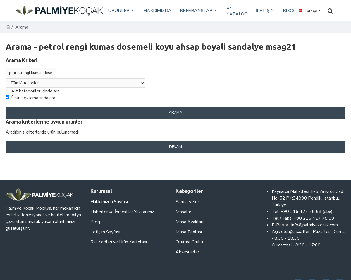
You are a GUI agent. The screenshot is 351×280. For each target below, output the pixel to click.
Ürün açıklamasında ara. (31, 98)
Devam (175, 147)
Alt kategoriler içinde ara (32, 91)
